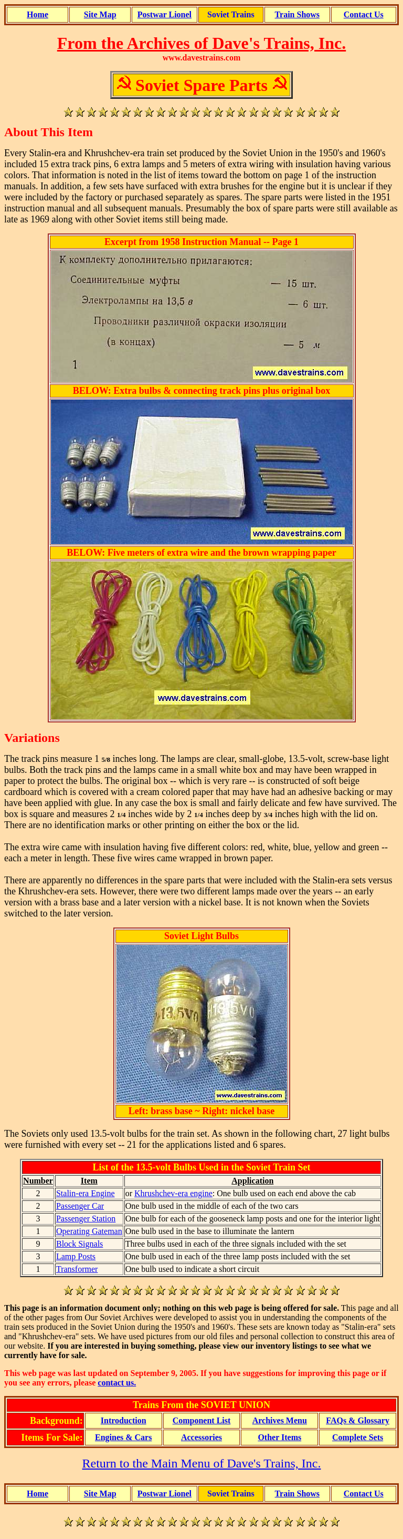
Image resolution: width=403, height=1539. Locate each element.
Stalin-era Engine (85, 1193)
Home (37, 14)
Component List (202, 1420)
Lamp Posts (76, 1256)
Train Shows (297, 14)
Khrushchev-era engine (173, 1193)
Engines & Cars (123, 1437)
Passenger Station (85, 1218)
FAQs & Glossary (357, 1420)
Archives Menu (279, 1420)
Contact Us (364, 14)
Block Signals (79, 1243)
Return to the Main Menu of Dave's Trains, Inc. (201, 1463)
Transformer (77, 1269)
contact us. (117, 1382)
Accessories (201, 1437)
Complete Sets (357, 1437)
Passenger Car (80, 1205)
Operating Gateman (89, 1231)
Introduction (123, 1420)
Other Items (279, 1437)
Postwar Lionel (164, 14)
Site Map (100, 14)
